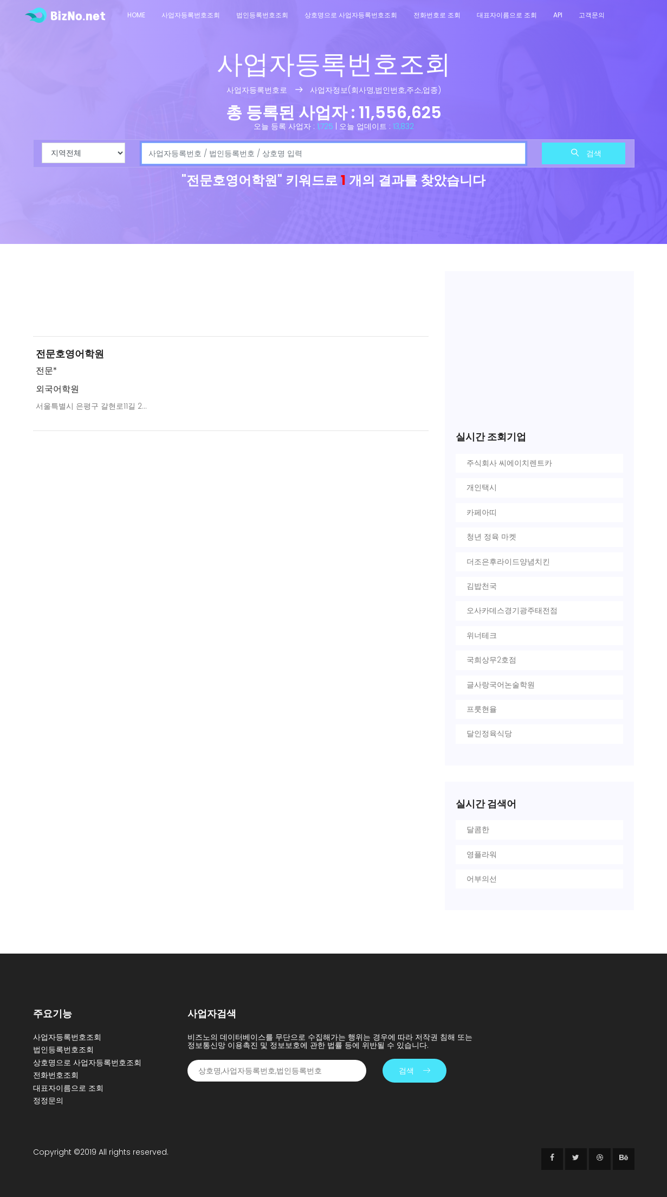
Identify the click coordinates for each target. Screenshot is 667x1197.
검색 (586, 153)
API (557, 15)
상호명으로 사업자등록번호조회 (351, 15)
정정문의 (48, 1100)
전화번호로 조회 (437, 15)
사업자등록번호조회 (190, 15)
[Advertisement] (231, 299)
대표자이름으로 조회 (507, 15)
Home (136, 15)
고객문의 (592, 15)
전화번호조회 (56, 1075)
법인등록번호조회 (262, 15)
